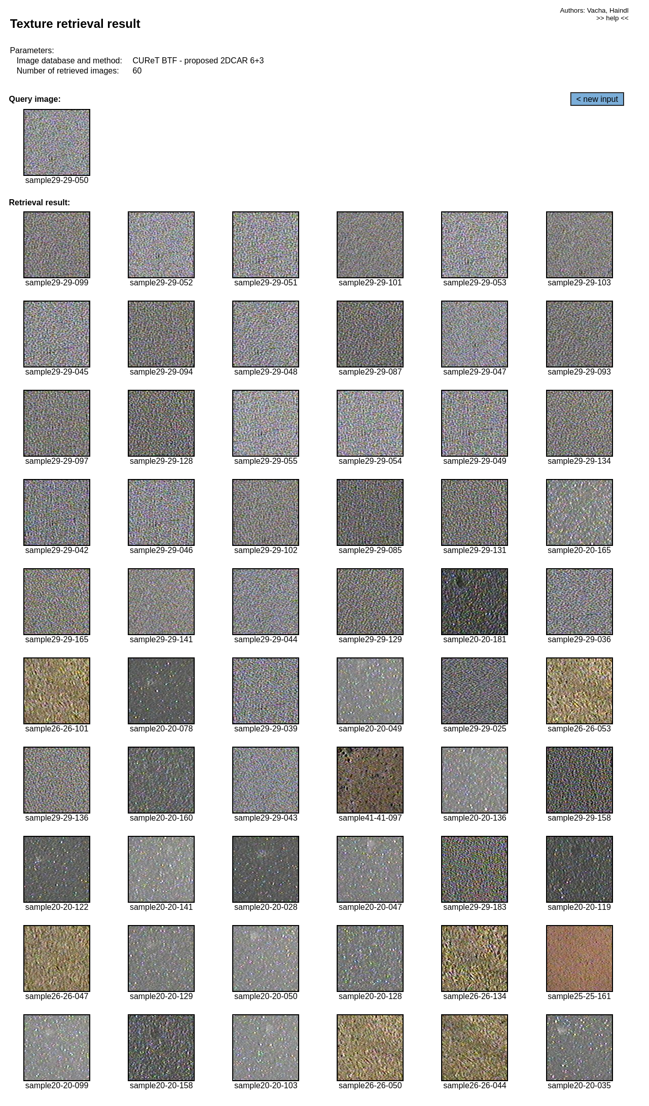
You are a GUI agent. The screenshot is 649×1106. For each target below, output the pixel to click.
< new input (597, 99)
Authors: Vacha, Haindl (594, 10)
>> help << (612, 18)
